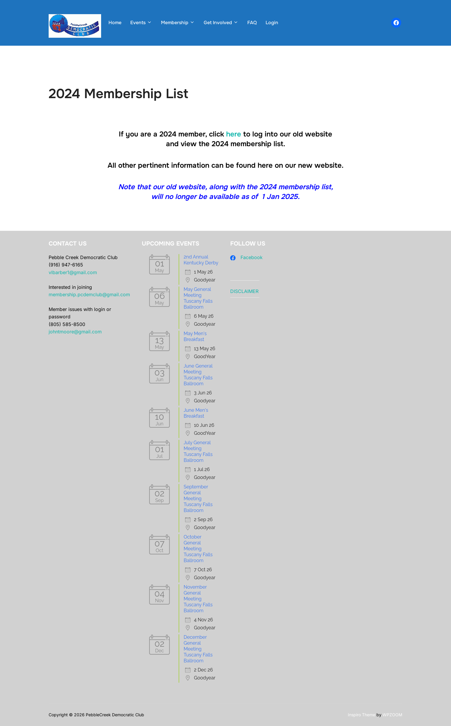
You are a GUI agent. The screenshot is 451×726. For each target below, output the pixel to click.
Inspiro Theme (361, 714)
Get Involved (221, 22)
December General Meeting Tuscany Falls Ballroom (198, 649)
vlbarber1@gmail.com (73, 272)
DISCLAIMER (244, 291)
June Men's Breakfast (196, 413)
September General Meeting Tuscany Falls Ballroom (198, 498)
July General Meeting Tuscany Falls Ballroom (198, 451)
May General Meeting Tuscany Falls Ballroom (198, 298)
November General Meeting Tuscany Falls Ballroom (198, 598)
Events (141, 22)
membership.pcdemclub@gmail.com (89, 294)
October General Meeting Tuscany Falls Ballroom (198, 548)
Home (114, 22)
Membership (178, 22)
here (233, 134)
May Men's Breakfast (195, 336)
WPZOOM (392, 714)
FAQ (252, 22)
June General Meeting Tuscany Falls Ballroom (198, 374)
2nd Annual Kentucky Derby (201, 260)
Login (272, 22)
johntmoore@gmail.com (75, 332)
